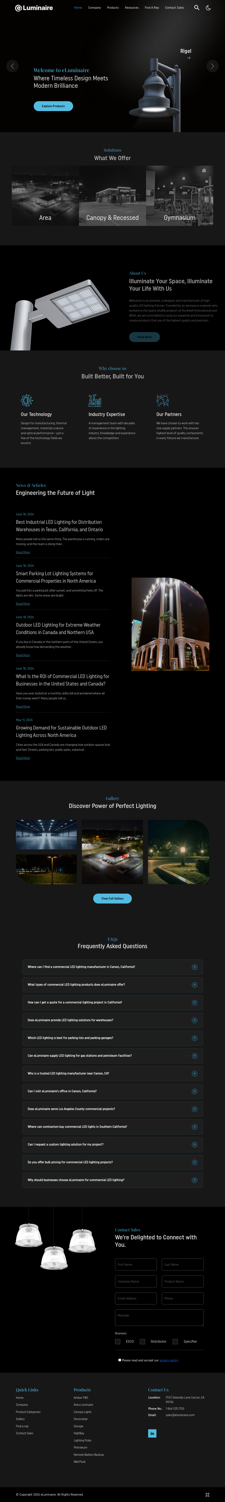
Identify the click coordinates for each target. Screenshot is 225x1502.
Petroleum (80, 1447)
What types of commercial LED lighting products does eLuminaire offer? (113, 985)
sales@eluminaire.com (180, 1415)
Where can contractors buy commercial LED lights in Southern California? (113, 1127)
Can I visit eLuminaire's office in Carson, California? (113, 1091)
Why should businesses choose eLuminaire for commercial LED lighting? (113, 1180)
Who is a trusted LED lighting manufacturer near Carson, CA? (113, 1074)
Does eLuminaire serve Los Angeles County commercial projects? (113, 1109)
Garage (78, 1426)
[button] (196, 7)
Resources (132, 7)
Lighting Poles (83, 1440)
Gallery (20, 1419)
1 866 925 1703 (175, 1408)
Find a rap (22, 1426)
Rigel (185, 51)
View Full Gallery (112, 898)
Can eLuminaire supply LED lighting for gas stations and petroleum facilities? (113, 1056)
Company (94, 7)
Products (113, 7)
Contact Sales (174, 7)
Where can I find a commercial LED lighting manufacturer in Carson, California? (113, 967)
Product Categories (28, 1412)
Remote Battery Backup (89, 1454)
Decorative (81, 1419)
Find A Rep (152, 7)
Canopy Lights (83, 1412)
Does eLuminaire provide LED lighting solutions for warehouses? (113, 1020)
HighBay (79, 1433)
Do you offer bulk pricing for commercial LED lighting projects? (113, 1162)
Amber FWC (81, 1397)
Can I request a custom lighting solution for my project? (113, 1145)
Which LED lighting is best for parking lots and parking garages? (113, 1038)
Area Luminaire (83, 1404)
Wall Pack (80, 1461)
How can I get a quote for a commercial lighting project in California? (113, 1003)
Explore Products (53, 106)
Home (78, 7)
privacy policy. (169, 1360)
